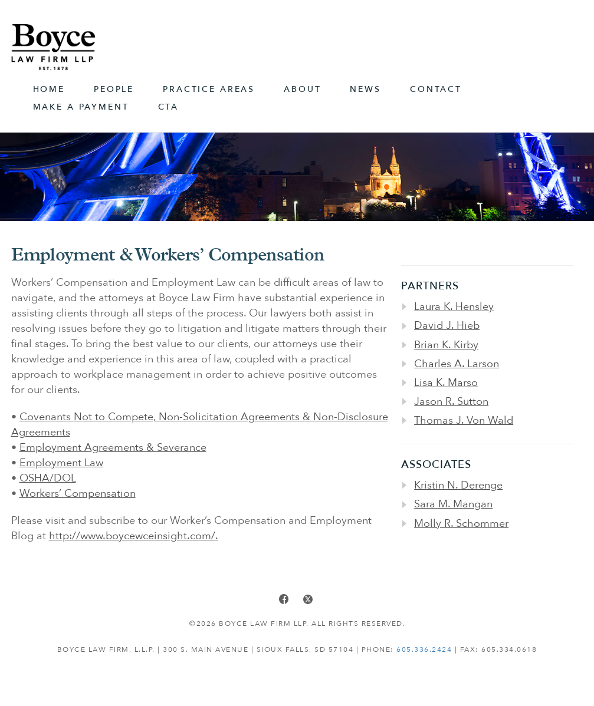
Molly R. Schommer (461, 523)
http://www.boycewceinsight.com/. (133, 536)
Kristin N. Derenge (458, 485)
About (302, 89)
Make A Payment (81, 107)
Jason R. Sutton (451, 401)
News (365, 89)
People (114, 89)
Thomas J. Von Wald (463, 420)
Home (49, 89)
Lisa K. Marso (446, 382)
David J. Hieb (447, 325)
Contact (436, 89)
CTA (168, 107)
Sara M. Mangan (453, 504)
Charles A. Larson (456, 364)
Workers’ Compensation (77, 493)
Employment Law (61, 463)
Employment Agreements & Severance (112, 447)
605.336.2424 (424, 649)
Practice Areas (209, 89)
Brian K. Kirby (446, 345)
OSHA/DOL (47, 478)
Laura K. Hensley (454, 306)
